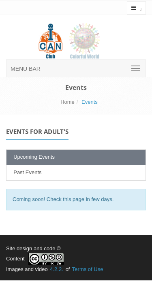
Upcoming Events (33, 157)
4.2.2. (56, 269)
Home (67, 102)
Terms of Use (87, 269)
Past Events (26, 172)
